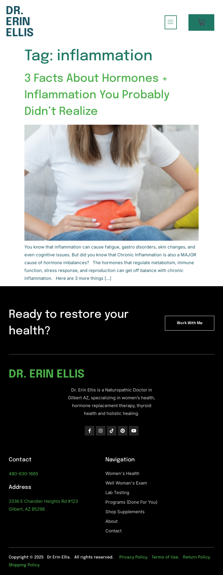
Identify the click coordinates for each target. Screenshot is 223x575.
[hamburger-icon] (171, 22)
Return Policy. (197, 557)
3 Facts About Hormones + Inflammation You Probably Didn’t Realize (97, 95)
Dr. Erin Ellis (20, 22)
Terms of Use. (165, 557)
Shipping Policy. (24, 565)
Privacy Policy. (133, 557)
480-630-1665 (23, 473)
